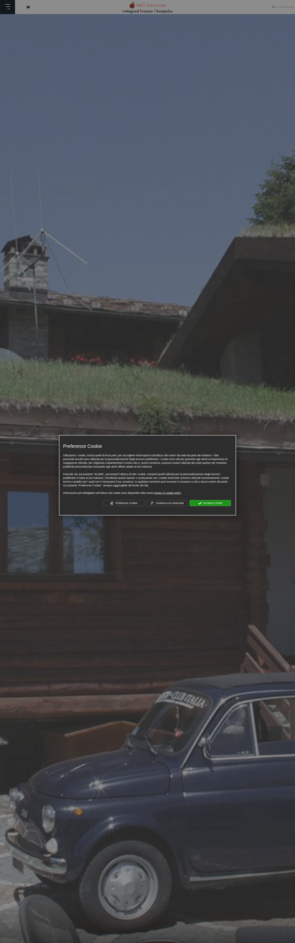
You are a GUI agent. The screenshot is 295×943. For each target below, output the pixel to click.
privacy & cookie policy (167, 492)
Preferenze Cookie (123, 503)
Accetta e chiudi (210, 503)
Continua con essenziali (167, 503)
